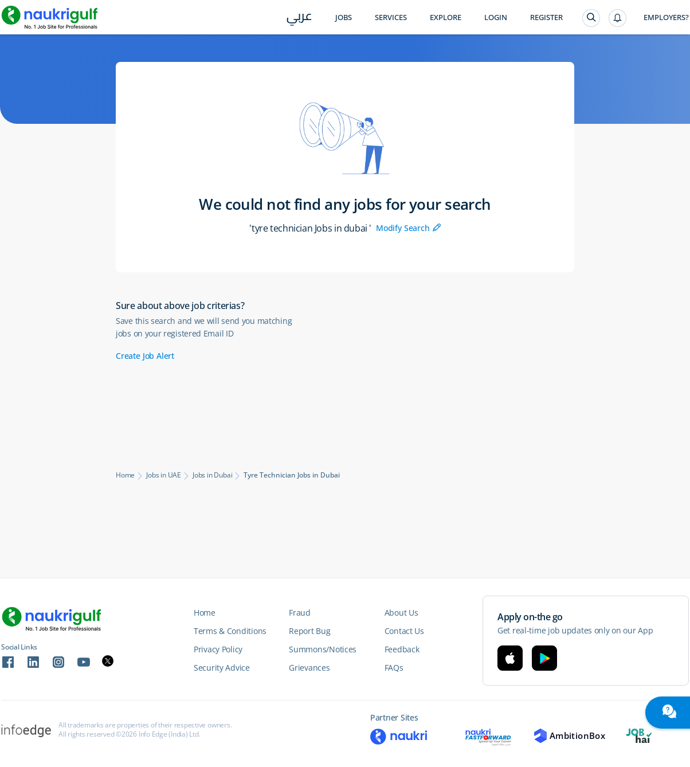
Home (125, 475)
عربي (299, 18)
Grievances (309, 667)
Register (546, 17)
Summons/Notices (322, 649)
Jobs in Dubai (212, 475)
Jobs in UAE (163, 475)
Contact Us (404, 630)
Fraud (300, 612)
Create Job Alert (145, 355)
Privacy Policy (218, 649)
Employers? (666, 17)
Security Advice (222, 667)
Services (391, 17)
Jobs (343, 17)
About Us (401, 612)
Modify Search (408, 227)
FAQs (394, 667)
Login (495, 17)
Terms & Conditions (230, 630)
